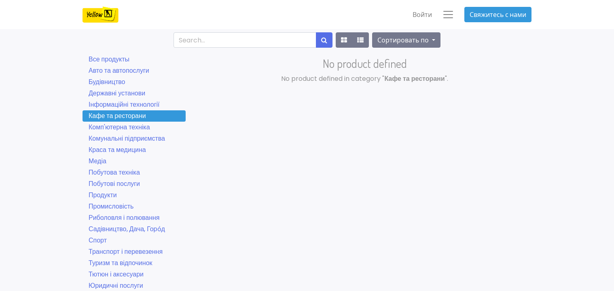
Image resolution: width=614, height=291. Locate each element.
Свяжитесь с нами (498, 15)
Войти (422, 15)
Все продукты (109, 59)
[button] (406, 40)
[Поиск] (324, 40)
